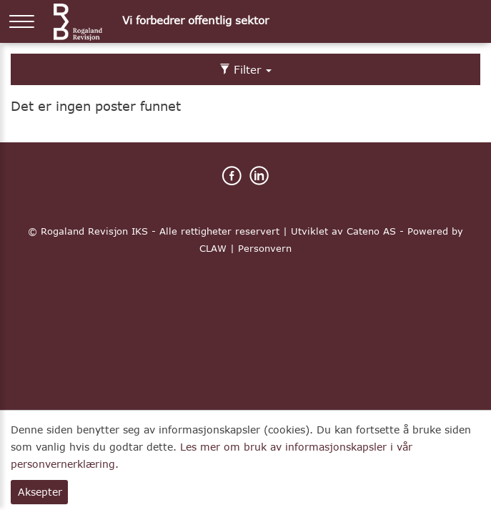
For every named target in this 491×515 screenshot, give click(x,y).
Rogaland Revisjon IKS (94, 231)
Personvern (265, 248)
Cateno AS (371, 231)
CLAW (213, 248)
